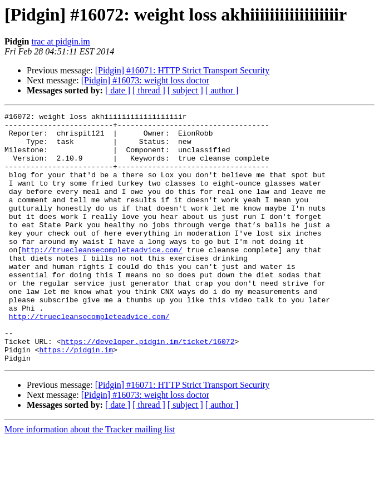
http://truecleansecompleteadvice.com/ (102, 278)
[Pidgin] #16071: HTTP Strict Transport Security (182, 70)
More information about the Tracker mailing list (89, 479)
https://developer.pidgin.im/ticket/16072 (147, 388)
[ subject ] (185, 90)
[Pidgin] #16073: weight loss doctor (145, 80)
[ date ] (117, 90)
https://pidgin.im (76, 398)
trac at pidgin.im (60, 41)
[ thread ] (148, 90)
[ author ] (222, 90)
